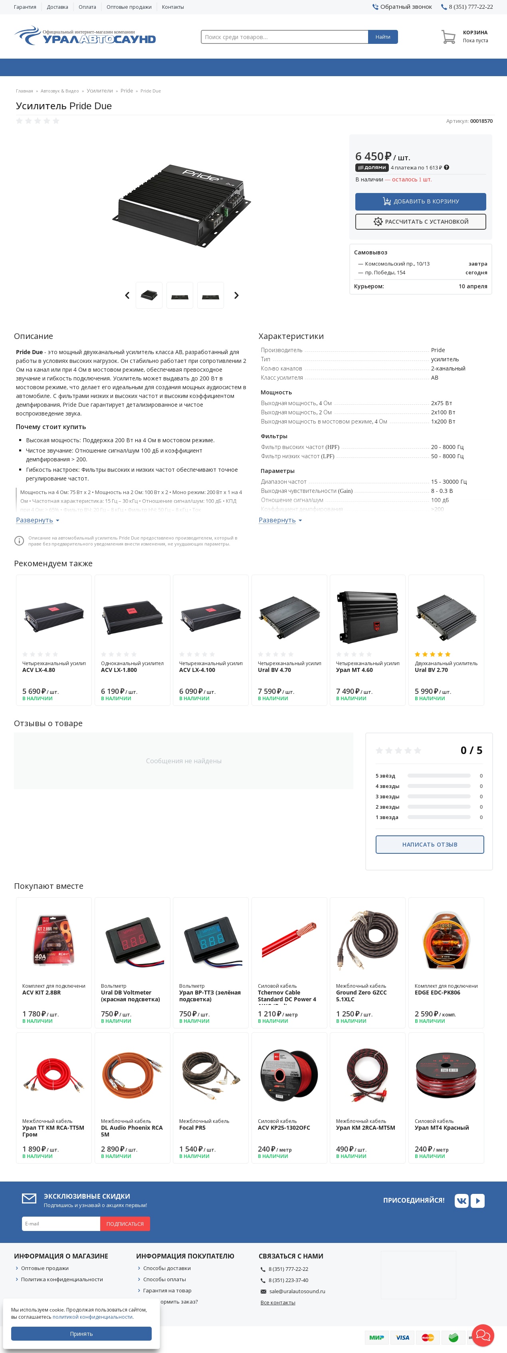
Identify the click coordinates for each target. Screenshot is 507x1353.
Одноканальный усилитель (133, 669)
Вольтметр (132, 995)
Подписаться (125, 1226)
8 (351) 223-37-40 (288, 1282)
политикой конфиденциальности (94, 1317)
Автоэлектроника (256, 69)
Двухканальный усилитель (446, 669)
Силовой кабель (289, 998)
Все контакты (278, 1304)
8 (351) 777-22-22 (288, 1271)
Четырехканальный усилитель (58, 669)
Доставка (57, 7)
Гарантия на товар (167, 1292)
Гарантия (25, 7)
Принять (82, 1333)
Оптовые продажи (129, 7)
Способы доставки (167, 1270)
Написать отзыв (429, 847)
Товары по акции (448, 69)
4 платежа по (402, 169)
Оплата (87, 7)
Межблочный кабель (367, 995)
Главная (24, 94)
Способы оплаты (164, 1281)
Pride (122, 94)
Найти (383, 36)
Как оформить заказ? (170, 1304)
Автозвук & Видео (61, 69)
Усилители (98, 94)
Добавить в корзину (426, 203)
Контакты (173, 7)
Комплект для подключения (55, 992)
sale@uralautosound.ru (297, 1293)
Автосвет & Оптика (352, 69)
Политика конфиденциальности (62, 1281)
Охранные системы (158, 69)
